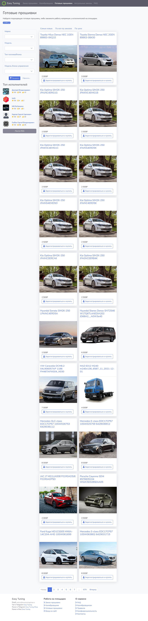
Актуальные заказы (83, 3)
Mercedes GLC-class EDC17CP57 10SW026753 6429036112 (55, 423)
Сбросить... (26, 78)
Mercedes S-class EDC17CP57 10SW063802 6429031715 (96, 533)
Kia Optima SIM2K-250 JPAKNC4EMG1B (92, 91)
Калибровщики (46, 3)
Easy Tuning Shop (32, 607)
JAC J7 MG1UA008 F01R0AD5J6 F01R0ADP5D (58, 478)
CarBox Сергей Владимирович (23, 123)
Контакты (81, 614)
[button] (144, 3)
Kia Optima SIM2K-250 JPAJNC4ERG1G (52, 91)
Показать (14, 78)
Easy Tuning (13, 3)
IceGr (14, 98)
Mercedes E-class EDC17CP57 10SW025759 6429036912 (96, 422)
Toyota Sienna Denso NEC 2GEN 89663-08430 (97, 36)
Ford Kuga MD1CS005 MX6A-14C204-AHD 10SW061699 (56, 533)
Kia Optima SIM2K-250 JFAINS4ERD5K (92, 146)
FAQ (96, 3)
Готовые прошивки (63, 3)
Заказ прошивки (30, 3)
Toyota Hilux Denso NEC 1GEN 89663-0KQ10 (56, 36)
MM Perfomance (17, 106)
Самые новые (46, 28)
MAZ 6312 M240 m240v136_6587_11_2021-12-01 (97, 368)
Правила (81, 608)
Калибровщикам (84, 605)
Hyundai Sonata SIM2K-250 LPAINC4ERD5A (55, 312)
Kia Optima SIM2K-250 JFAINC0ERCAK (52, 257)
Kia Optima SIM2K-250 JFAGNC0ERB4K (92, 257)
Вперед (93, 589)
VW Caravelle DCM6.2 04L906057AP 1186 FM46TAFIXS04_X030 (52, 368)
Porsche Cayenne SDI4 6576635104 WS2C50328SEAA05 (92, 479)
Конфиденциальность (87, 611)
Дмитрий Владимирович (21, 90)
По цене (78, 28)
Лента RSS (19, 131)
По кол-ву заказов (63, 28)
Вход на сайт (51, 611)
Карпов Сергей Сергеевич (21, 114)
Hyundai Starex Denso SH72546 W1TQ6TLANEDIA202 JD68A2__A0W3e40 (97, 313)
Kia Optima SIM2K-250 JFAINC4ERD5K (92, 202)
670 (85, 589)
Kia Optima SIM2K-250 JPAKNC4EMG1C (52, 146)
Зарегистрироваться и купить (57, 80)
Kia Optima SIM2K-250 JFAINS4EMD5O (52, 202)
